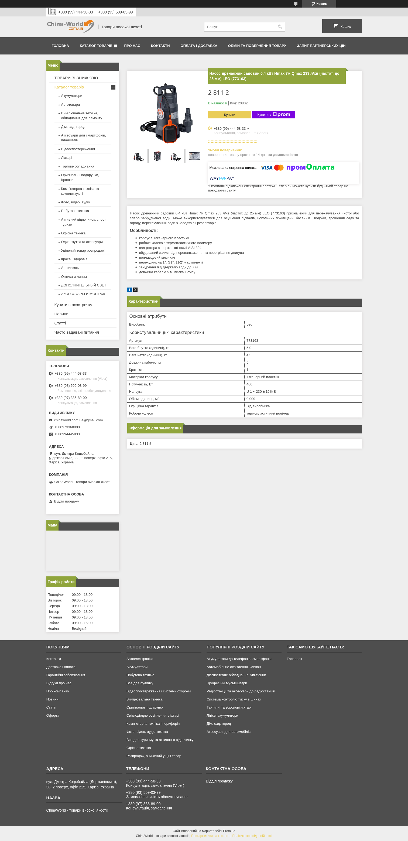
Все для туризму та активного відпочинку (159, 740)
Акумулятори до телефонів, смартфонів (239, 659)
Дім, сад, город (73, 127)
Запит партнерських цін (321, 46)
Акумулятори (71, 96)
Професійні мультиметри (227, 683)
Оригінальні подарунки (144, 707)
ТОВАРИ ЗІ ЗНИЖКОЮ (76, 78)
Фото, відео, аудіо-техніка (147, 732)
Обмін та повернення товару (257, 46)
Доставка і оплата (61, 667)
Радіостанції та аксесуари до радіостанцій (241, 691)
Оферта (52, 715)
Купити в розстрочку (73, 304)
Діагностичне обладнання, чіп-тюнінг (236, 675)
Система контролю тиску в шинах (234, 699)
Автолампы (70, 268)
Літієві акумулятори (222, 715)
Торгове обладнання (77, 166)
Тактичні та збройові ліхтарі (229, 707)
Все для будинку (139, 683)
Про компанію (57, 691)
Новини (61, 314)
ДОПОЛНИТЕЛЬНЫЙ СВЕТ (84, 285)
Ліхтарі (66, 158)
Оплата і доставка (199, 46)
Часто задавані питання (76, 332)
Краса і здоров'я (74, 259)
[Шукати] (280, 27)
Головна (60, 46)
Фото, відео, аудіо (75, 202)
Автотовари (70, 104)
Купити (229, 115)
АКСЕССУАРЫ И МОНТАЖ (83, 294)
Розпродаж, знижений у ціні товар (153, 756)
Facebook (294, 659)
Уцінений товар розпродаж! (83, 250)
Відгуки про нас (58, 683)
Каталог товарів (96, 46)
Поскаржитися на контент (210, 836)
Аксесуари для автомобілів (229, 732)
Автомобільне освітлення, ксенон (234, 667)
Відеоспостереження (78, 149)
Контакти (160, 46)
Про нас (132, 46)
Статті (60, 323)
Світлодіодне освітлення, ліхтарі (152, 715)
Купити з (274, 114)
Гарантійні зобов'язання (65, 675)
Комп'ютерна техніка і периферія (153, 724)
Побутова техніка (75, 211)
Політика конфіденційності (252, 836)
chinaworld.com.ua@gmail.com (78, 420)
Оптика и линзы (74, 277)
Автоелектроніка (139, 659)
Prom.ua (229, 831)
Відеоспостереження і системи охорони (158, 691)
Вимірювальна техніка (144, 699)
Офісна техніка (73, 233)
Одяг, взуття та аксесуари (82, 242)
